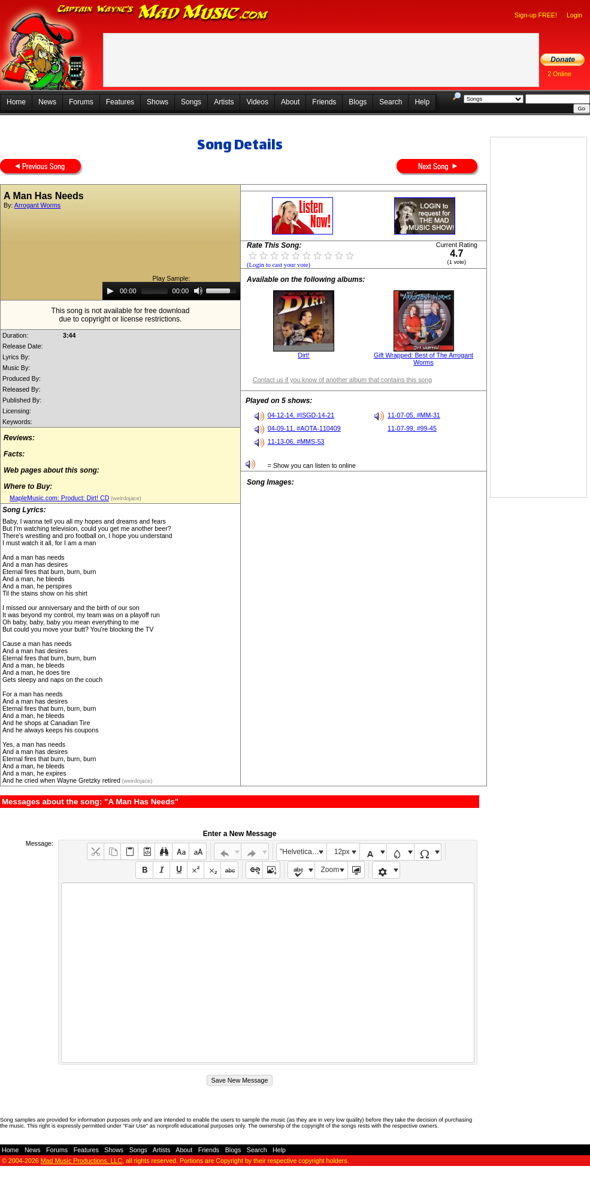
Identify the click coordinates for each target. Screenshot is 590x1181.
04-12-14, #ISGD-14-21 (301, 415)
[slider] (154, 291)
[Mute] (198, 291)
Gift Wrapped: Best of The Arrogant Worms (423, 358)
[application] (171, 291)
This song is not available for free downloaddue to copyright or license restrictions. (121, 314)
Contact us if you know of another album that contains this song (342, 379)
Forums (81, 102)
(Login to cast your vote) (278, 265)
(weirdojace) (125, 498)
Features (120, 102)
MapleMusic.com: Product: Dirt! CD (59, 497)
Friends (324, 102)
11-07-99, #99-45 (412, 428)
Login (574, 15)
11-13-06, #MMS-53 (296, 441)
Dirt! (304, 355)
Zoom (330, 870)
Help (421, 102)
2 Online (559, 73)
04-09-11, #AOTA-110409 (304, 428)
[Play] (110, 291)
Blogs (358, 102)
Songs (191, 102)
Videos (257, 102)
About (290, 102)
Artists (224, 102)
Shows (157, 102)
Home (16, 102)
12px (342, 852)
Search (390, 102)
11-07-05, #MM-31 (414, 415)
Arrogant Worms (37, 205)
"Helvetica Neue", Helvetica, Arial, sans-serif (303, 852)
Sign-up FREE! (536, 15)
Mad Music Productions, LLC (81, 1160)
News (47, 102)
